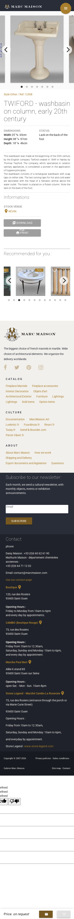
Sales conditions (61, 758)
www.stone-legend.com (38, 746)
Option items (47, 401)
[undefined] (14, 801)
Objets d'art (40, 391)
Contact (66, 768)
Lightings (58, 396)
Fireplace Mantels (16, 386)
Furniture (42, 396)
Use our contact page (19, 579)
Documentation (15, 419)
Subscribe (19, 521)
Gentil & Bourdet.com (33, 429)
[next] (67, 49)
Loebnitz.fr (12, 424)
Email (9, 506)
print (22, 232)
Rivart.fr (49, 424)
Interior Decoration (17, 391)
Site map (56, 768)
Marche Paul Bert (19, 662)
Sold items (28, 401)
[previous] (6, 49)
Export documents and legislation (26, 463)
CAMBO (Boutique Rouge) (24, 622)
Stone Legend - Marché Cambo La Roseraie (35, 693)
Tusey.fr (10, 429)
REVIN (10, 211)
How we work (43, 452)
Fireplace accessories (45, 386)
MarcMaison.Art (39, 419)
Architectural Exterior (19, 396)
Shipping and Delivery (19, 457)
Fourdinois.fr (32, 424)
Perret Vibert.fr (15, 435)
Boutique (14, 587)
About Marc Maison (18, 452)
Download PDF (22, 222)
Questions (57, 463)
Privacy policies (44, 758)
